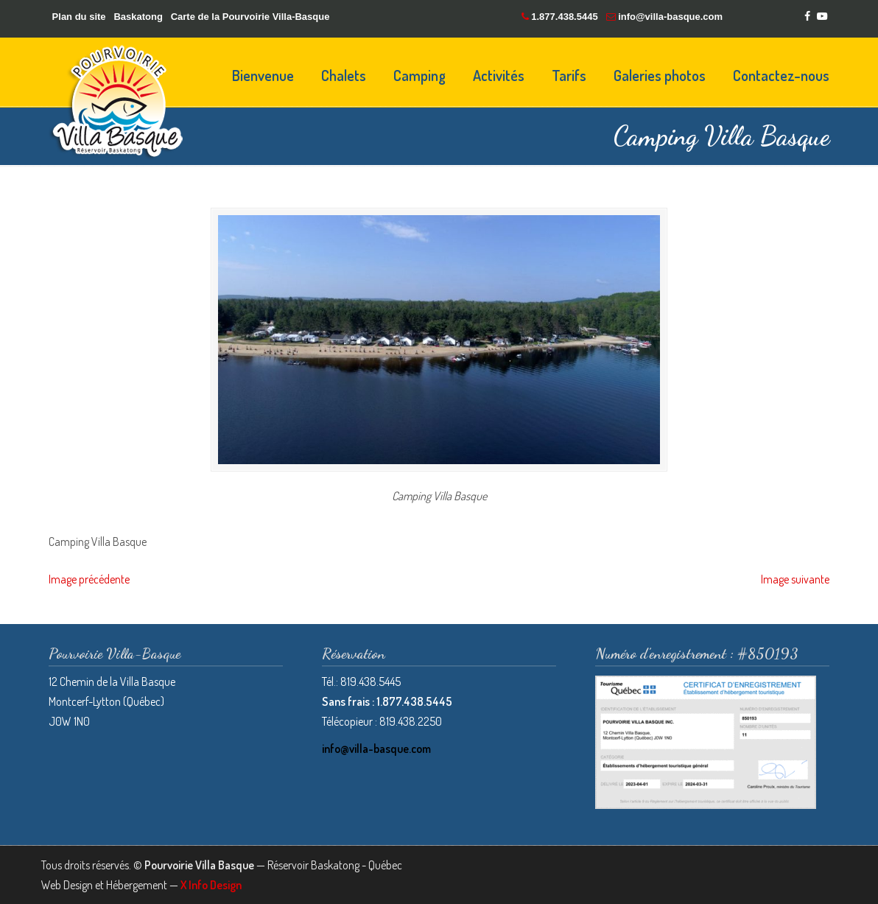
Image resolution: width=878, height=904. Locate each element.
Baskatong (137, 16)
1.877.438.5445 (564, 16)
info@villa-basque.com (670, 16)
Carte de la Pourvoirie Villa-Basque (250, 16)
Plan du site (79, 16)
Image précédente (89, 579)
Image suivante (795, 579)
